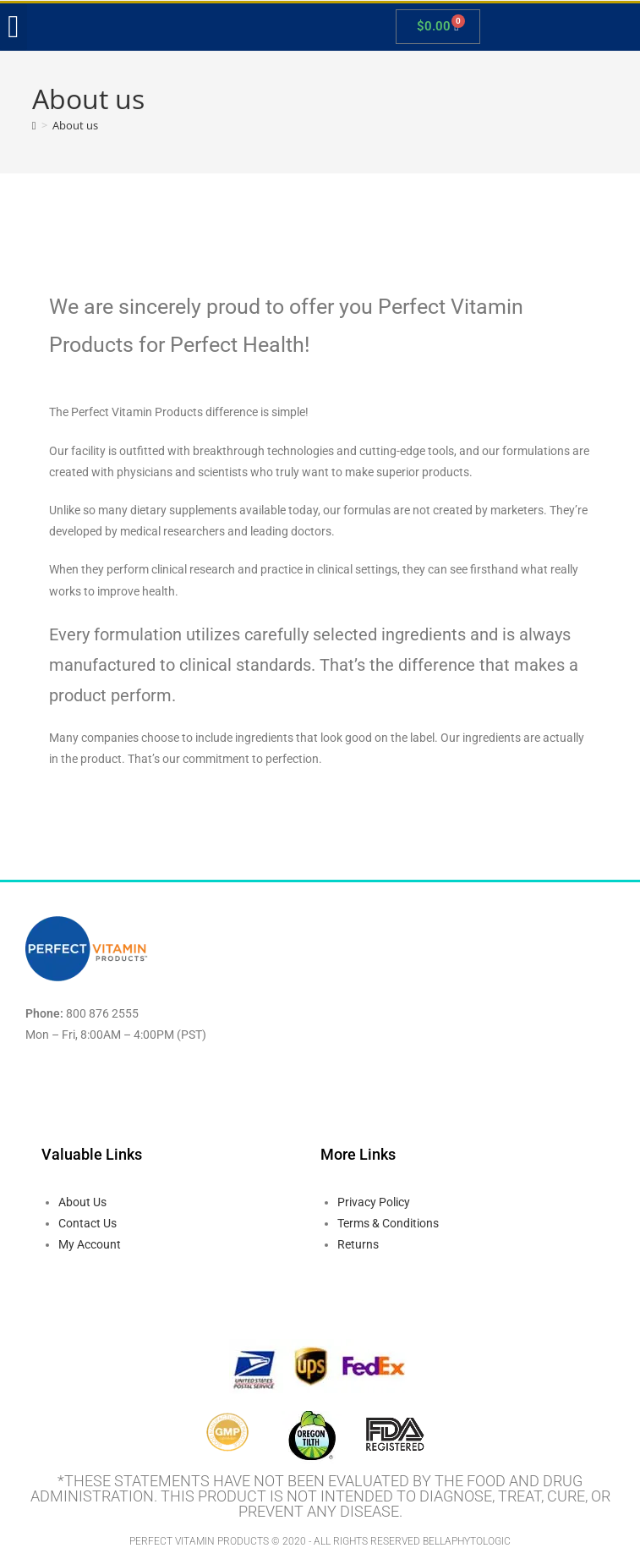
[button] (13, 27)
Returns (358, 1244)
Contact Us (87, 1223)
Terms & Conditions (388, 1223)
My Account (89, 1244)
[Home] (34, 125)
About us (75, 125)
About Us (82, 1202)
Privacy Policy (373, 1202)
